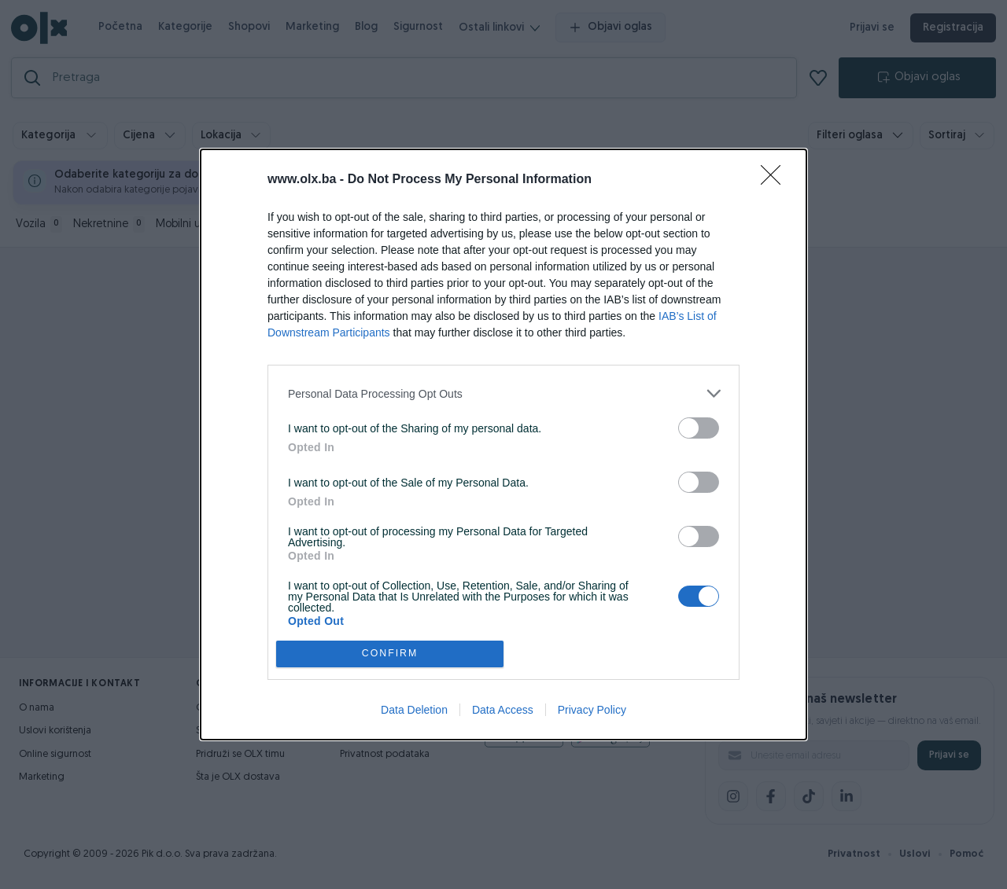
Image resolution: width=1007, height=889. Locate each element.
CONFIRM (389, 653)
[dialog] (503, 444)
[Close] (776, 180)
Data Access (502, 709)
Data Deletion (414, 709)
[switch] (698, 428)
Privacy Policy (592, 709)
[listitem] (503, 393)
